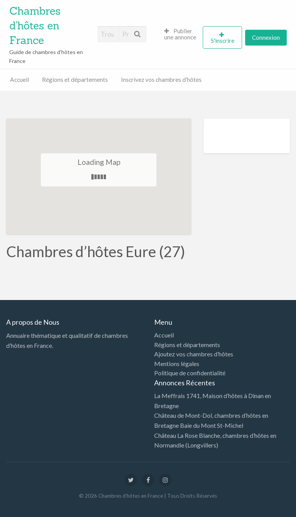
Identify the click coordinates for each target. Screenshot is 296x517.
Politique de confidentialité (189, 373)
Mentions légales (176, 364)
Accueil (19, 79)
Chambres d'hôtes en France (34, 25)
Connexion (266, 37)
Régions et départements (75, 79)
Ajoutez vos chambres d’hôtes (193, 354)
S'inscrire (222, 40)
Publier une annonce (180, 34)
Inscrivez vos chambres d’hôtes (161, 79)
